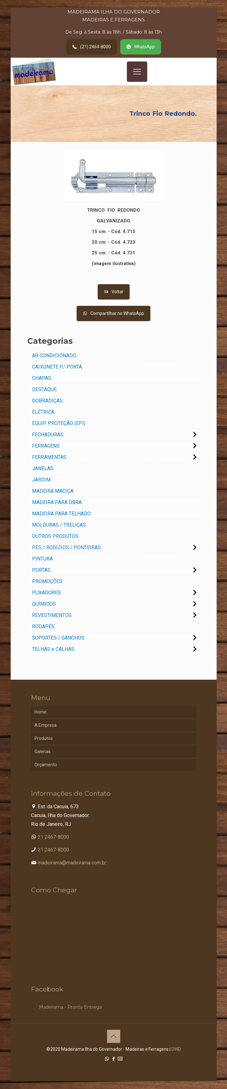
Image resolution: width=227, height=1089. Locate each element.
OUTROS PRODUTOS (55, 536)
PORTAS (41, 570)
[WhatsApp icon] (107, 1059)
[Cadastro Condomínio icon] (120, 1059)
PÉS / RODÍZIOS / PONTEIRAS (66, 547)
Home (40, 711)
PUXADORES (46, 593)
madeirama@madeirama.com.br (72, 863)
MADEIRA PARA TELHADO (61, 514)
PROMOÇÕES (47, 581)
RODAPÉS (43, 626)
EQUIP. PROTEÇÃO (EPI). (59, 423)
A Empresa (46, 725)
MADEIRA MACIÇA (52, 491)
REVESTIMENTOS (52, 615)
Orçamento (46, 764)
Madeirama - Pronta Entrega (70, 1007)
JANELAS (42, 468)
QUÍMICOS (44, 604)
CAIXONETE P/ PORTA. (57, 367)
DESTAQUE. (44, 389)
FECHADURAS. (48, 435)
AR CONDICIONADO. (54, 356)
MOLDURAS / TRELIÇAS (59, 525)
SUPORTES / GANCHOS (58, 638)
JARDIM (41, 480)
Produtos (44, 738)
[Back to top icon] (113, 1036)
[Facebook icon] (113, 1059)
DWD (176, 1049)
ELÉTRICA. (43, 412)
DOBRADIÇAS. (48, 401)
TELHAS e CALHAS (53, 649)
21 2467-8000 (53, 837)
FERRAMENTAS (49, 457)
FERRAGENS (46, 446)
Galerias (43, 751)
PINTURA (42, 559)
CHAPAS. (42, 378)
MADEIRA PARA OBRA (57, 502)
